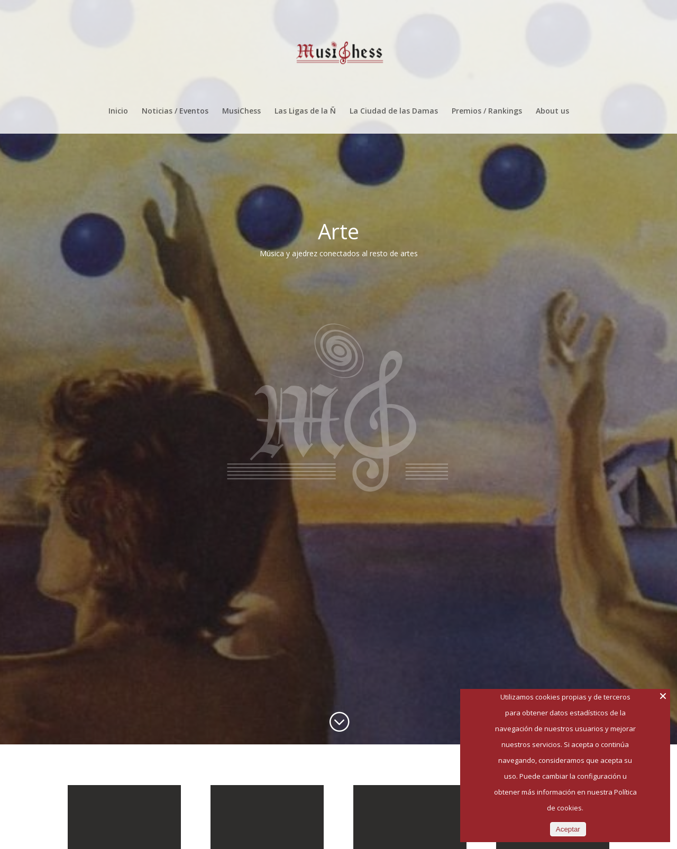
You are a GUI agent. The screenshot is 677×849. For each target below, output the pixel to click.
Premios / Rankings (487, 111)
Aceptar (568, 829)
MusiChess (241, 111)
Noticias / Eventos (175, 111)
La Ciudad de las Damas (394, 111)
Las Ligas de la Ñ (305, 111)
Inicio (118, 111)
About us (552, 111)
